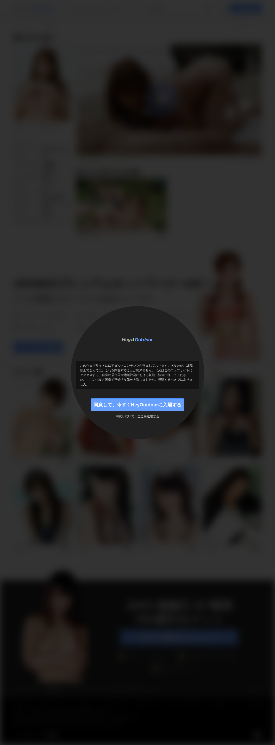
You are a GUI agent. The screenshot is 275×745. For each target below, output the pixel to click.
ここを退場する (148, 416)
